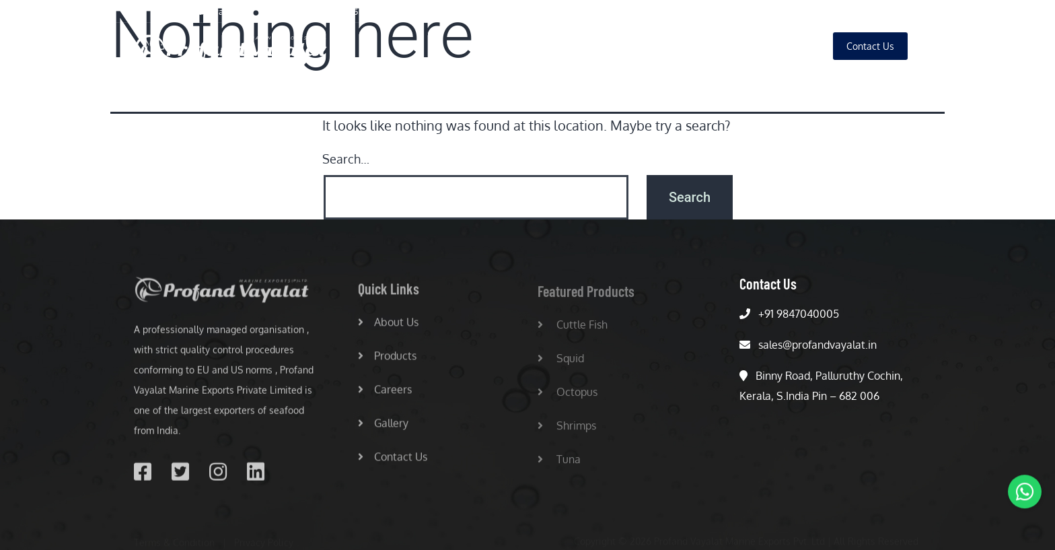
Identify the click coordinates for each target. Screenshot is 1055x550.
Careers (731, 46)
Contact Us (392, 461)
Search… (345, 158)
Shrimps (567, 430)
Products (669, 46)
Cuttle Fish (573, 329)
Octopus (567, 396)
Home (543, 46)
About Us (603, 46)
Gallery (790, 46)
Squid (561, 363)
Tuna (559, 464)
